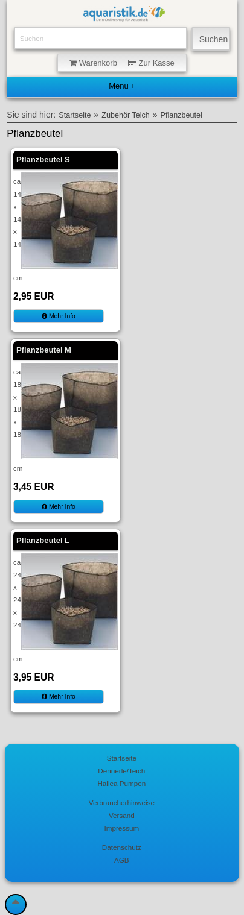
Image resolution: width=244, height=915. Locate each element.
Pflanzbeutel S (43, 159)
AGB (121, 860)
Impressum (121, 828)
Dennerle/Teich (121, 771)
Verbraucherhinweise (122, 803)
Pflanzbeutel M (43, 349)
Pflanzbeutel (181, 115)
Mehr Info (58, 316)
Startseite (75, 115)
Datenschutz (121, 847)
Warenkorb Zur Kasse (122, 63)
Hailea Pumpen (121, 783)
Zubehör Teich (125, 115)
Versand (122, 815)
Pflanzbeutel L (42, 540)
